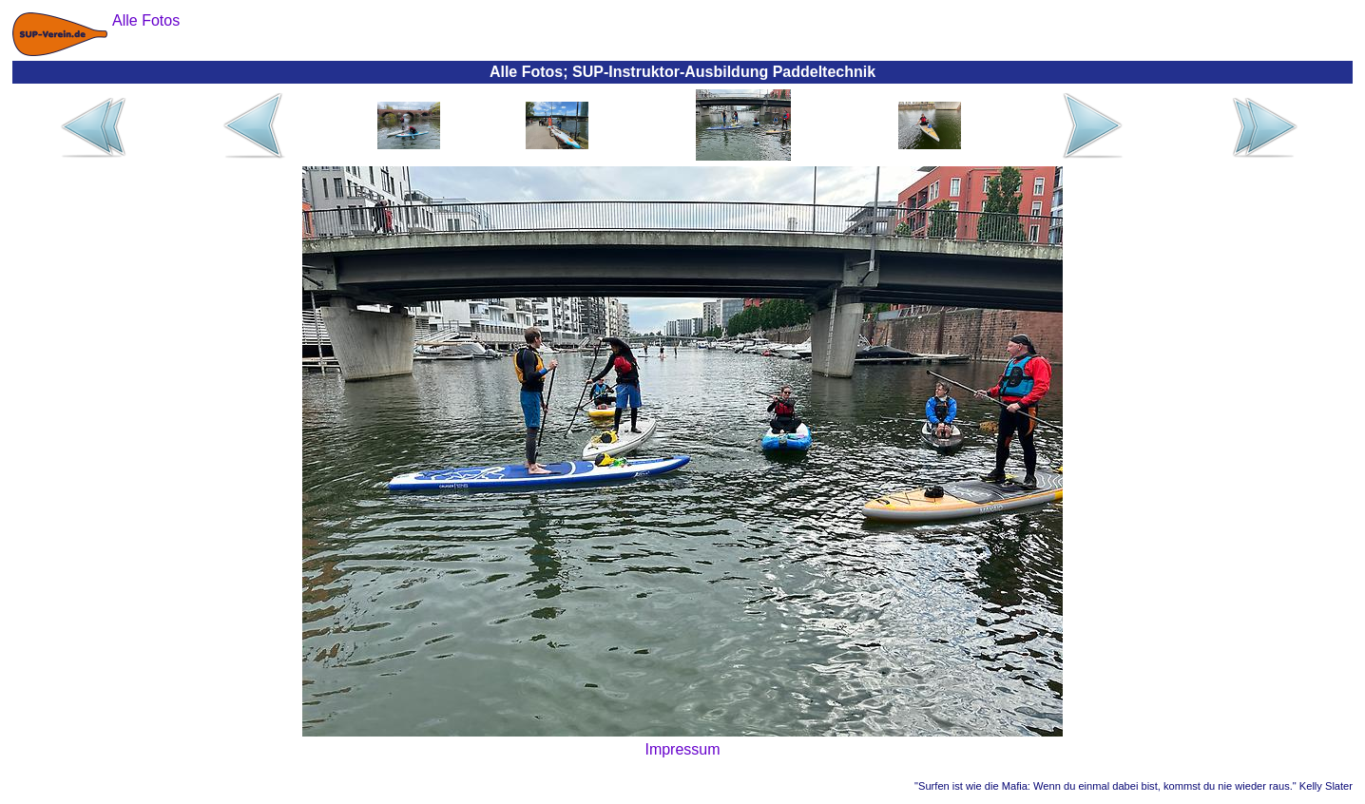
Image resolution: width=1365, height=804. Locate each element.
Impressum (682, 749)
